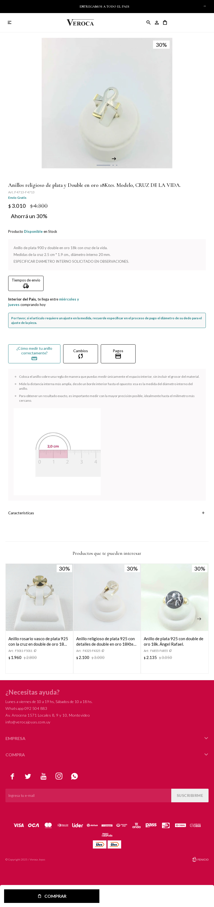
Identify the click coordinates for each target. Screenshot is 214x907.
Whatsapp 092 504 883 (26, 708)
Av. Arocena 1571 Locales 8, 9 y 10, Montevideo (47, 715)
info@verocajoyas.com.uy (28, 722)
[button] (204, 6)
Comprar (55, 896)
